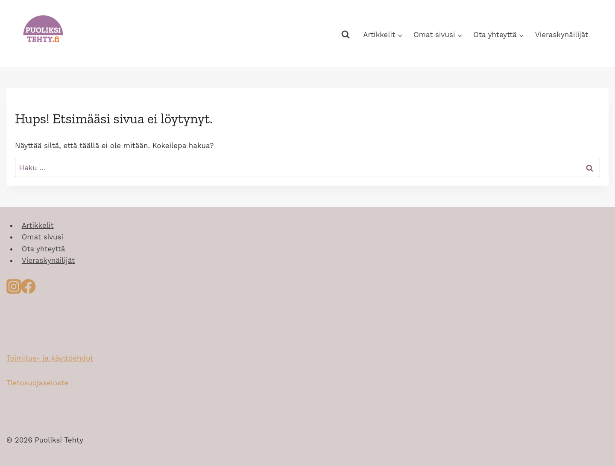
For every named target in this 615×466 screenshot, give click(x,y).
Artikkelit (38, 225)
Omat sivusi (42, 237)
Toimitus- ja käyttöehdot (49, 358)
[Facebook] (28, 288)
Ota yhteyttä (43, 249)
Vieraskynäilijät (561, 34)
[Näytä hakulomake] (345, 35)
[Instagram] (13, 288)
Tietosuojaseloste (37, 383)
